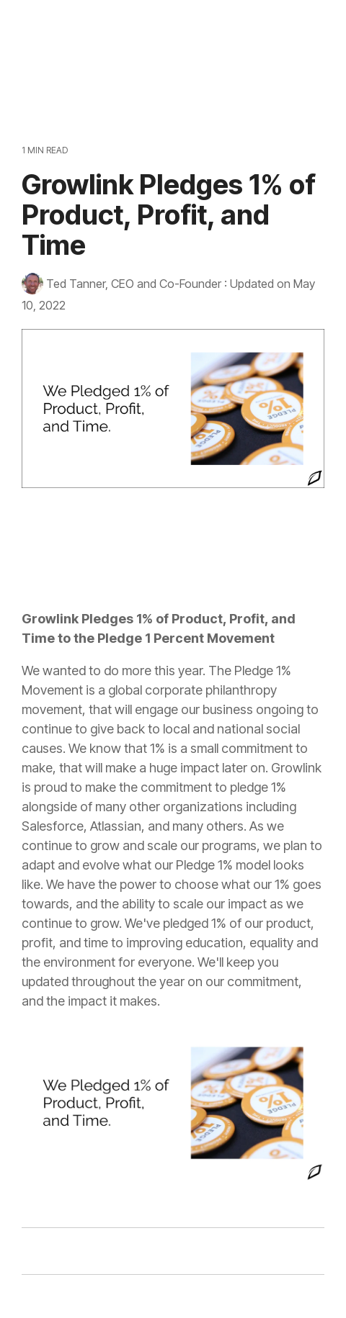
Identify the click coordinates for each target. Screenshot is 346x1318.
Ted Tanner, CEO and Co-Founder (123, 283)
